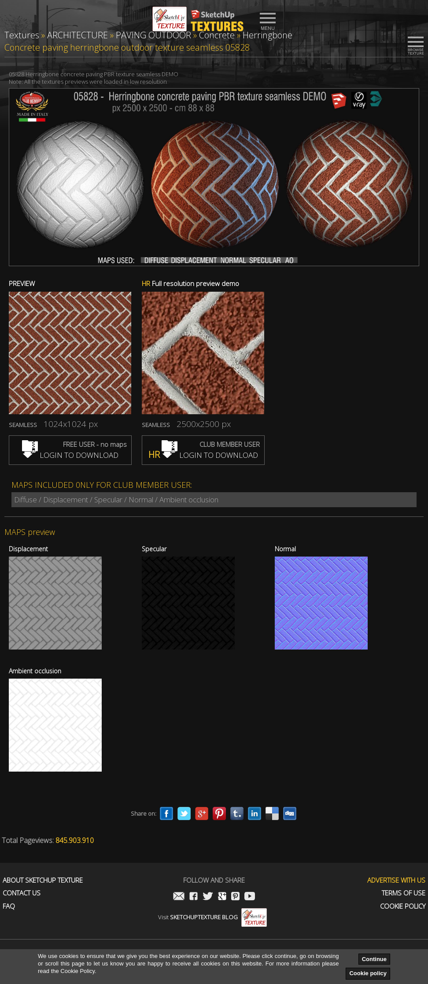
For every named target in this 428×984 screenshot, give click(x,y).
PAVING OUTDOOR (153, 35)
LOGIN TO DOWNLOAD (70, 455)
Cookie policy (368, 973)
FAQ (9, 906)
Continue (374, 959)
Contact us (22, 893)
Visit (212, 917)
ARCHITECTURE (77, 35)
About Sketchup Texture (43, 880)
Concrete (217, 35)
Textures (21, 35)
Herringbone (267, 35)
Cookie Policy (402, 906)
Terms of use (403, 893)
